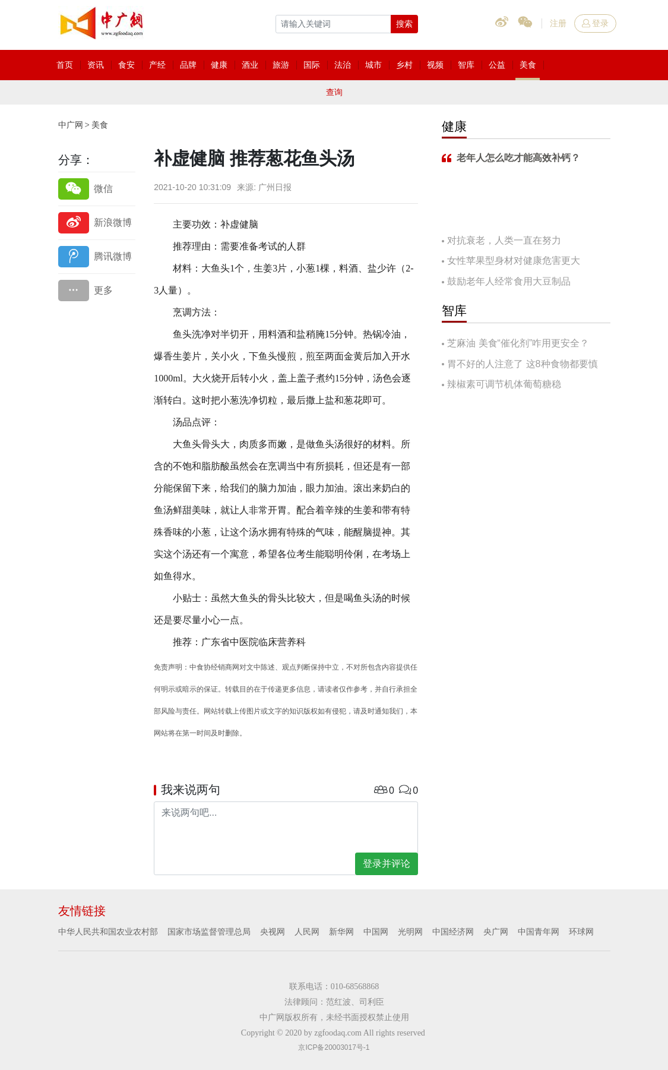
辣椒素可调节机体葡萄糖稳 (504, 384)
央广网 (495, 931)
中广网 (70, 125)
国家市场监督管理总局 (209, 931)
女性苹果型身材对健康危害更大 (513, 260)
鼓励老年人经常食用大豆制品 (509, 281)
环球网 (581, 931)
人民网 (307, 931)
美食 (99, 125)
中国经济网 (453, 931)
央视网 (272, 931)
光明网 (410, 931)
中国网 (375, 931)
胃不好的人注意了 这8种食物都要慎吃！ (519, 365)
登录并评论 (386, 863)
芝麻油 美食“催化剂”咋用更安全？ (518, 343)
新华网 (341, 931)
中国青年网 (538, 931)
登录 (595, 23)
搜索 (404, 24)
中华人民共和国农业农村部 (108, 931)
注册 (558, 23)
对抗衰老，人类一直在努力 (504, 240)
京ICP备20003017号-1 (333, 1047)
